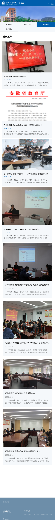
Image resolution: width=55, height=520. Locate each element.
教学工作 (27, 24)
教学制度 (9, 24)
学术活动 (9, 29)
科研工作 (46, 24)
